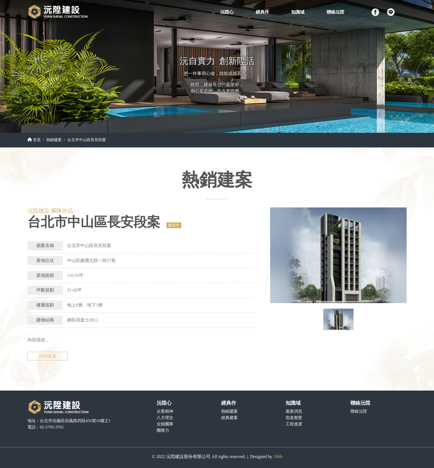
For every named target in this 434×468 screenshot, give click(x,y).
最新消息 (294, 411)
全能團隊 (165, 424)
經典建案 (229, 417)
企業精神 (165, 411)
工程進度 (294, 424)
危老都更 (294, 417)
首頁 (34, 139)
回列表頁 (47, 356)
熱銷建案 (54, 139)
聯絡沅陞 (358, 411)
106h (277, 456)
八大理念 (165, 417)
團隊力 (163, 430)
